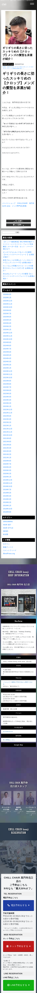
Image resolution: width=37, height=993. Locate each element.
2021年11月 (7, 432)
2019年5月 (7, 493)
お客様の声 (7, 966)
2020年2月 (7, 473)
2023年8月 (7, 384)
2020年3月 (7, 470)
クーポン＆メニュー (9, 964)
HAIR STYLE (8, 64)
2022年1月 (7, 425)
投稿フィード (8, 547)
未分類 (5, 534)
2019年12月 (7, 480)
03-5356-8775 (8, 706)
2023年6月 (7, 390)
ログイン (6, 544)
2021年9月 (7, 438)
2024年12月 (7, 333)
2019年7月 (7, 489)
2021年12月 (7, 429)
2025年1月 (7, 329)
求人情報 (6, 972)
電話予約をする (18, 831)
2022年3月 (7, 419)
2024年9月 (7, 342)
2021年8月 (7, 441)
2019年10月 (7, 486)
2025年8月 (7, 310)
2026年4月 (7, 294)
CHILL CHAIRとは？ (27, 958)
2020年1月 (7, 477)
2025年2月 (7, 326)
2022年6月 (7, 416)
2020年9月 (7, 461)
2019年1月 (7, 505)
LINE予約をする (18, 911)
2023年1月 (7, 406)
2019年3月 (7, 499)
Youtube (24, 962)
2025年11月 (7, 304)
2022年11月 (7, 413)
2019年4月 (7, 496)
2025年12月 (7, 301)
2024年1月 (7, 368)
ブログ (23, 970)
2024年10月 (7, 339)
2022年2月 (7, 422)
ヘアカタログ (7, 962)
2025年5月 (7, 320)
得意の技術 (7, 960)
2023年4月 (7, 397)
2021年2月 (7, 454)
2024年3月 (7, 361)
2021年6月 (7, 445)
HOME (4, 66)
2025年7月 (7, 313)
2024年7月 (7, 349)
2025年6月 (7, 317)
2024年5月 (7, 355)
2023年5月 (7, 393)
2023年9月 (7, 381)
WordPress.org (9, 553)
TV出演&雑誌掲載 (26, 964)
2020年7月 (7, 464)
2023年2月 (7, 403)
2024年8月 (7, 345)
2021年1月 (7, 457)
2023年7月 (7, 387)
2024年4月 (7, 358)
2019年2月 (7, 502)
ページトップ (7, 958)
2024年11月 (7, 336)
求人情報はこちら (9, 714)
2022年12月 (7, 409)
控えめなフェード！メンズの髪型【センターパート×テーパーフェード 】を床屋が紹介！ (19, 276)
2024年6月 (7, 352)
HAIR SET (7, 525)
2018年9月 (7, 512)
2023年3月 (7, 400)
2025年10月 (7, 307)
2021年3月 (7, 451)
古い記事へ (18, 221)
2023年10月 (7, 377)
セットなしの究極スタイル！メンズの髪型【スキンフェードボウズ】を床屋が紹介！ (18, 268)
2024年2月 (7, 365)
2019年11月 (7, 483)
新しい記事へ (18, 225)
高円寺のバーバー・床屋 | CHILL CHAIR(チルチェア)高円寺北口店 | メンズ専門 (20, 976)
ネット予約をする (19, 872)
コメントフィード (9, 550)
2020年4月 (7, 467)
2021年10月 (7, 435)
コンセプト (24, 960)
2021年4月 (7, 448)
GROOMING (8, 521)
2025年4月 (7, 323)
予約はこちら (7, 970)
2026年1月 (7, 297)
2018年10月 (7, 509)
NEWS (5, 531)
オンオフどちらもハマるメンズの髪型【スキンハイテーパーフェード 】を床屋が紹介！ (18, 254)
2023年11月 (7, 374)
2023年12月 (7, 371)
